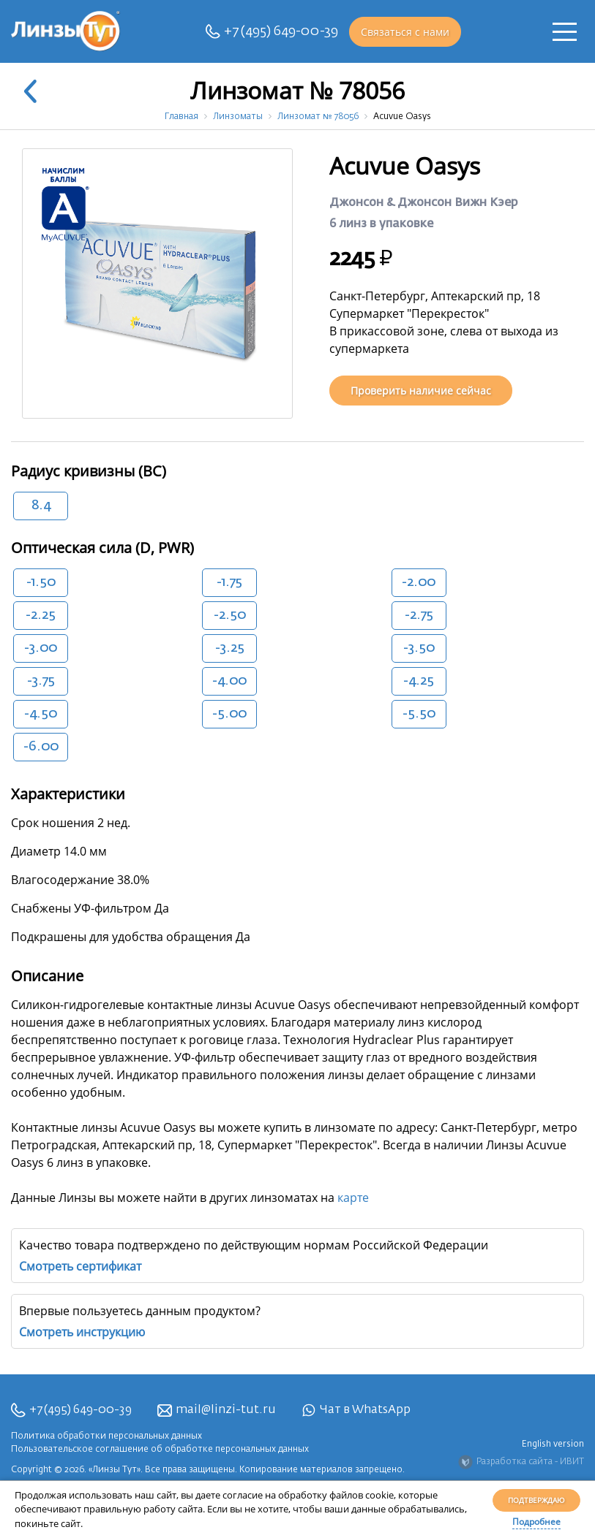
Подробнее (536, 1521)
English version (553, 1444)
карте (353, 1197)
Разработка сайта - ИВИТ (521, 1462)
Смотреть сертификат (80, 1266)
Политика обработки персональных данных (106, 1436)
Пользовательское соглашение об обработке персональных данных (160, 1449)
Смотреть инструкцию (82, 1332)
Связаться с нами (405, 32)
